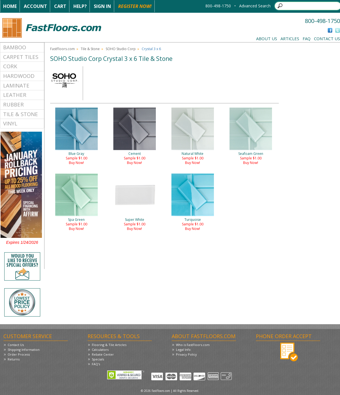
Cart (60, 6)
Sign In (102, 6)
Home (10, 6)
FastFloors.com (62, 48)
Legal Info (183, 349)
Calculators (100, 349)
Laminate (16, 85)
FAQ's (96, 364)
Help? (80, 6)
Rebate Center (103, 354)
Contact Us (327, 38)
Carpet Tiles (20, 56)
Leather (14, 94)
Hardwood (19, 75)
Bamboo (14, 47)
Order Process (19, 354)
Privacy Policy (186, 354)
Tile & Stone (20, 114)
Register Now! (135, 6)
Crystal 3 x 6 (151, 48)
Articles (289, 38)
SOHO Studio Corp (121, 48)
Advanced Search (255, 5)
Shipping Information (24, 349)
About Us (266, 38)
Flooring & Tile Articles (109, 345)
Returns (14, 359)
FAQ (307, 38)
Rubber (13, 104)
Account (35, 6)
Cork (10, 66)
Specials (98, 359)
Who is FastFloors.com (193, 345)
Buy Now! (76, 162)
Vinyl (10, 123)
